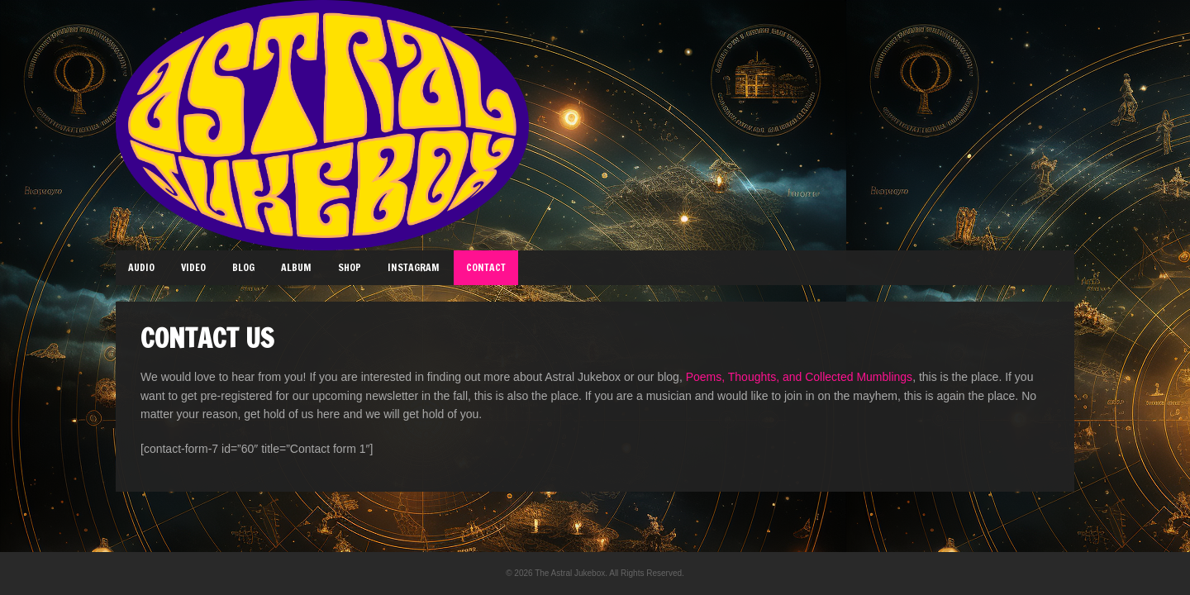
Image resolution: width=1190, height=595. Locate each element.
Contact (486, 267)
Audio (141, 267)
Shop (349, 267)
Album (296, 267)
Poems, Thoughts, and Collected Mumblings (799, 376)
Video (193, 267)
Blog (243, 267)
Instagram (414, 267)
